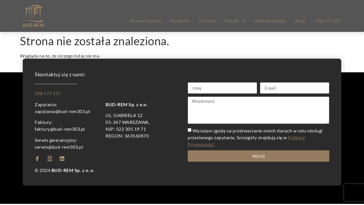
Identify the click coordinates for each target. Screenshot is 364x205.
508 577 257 (328, 20)
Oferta (235, 21)
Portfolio (179, 20)
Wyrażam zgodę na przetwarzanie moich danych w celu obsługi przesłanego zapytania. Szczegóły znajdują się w (255, 137)
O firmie (207, 20)
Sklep (300, 20)
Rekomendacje (270, 20)
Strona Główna (146, 20)
